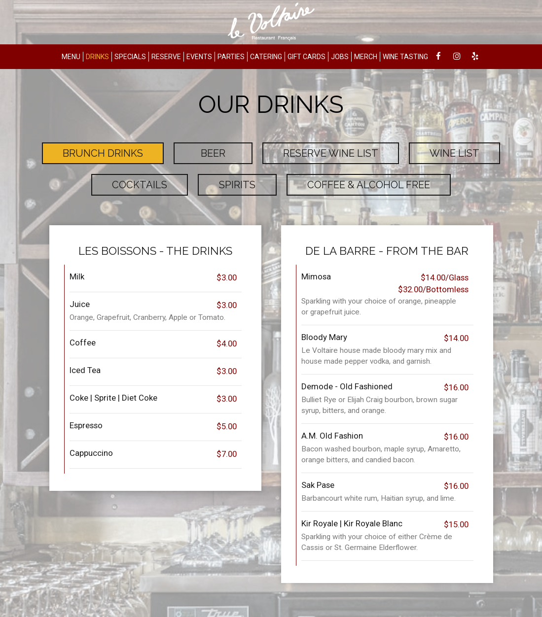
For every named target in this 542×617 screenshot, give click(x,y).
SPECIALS (130, 57)
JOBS (340, 57)
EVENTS (199, 57)
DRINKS (97, 57)
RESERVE (166, 57)
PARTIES (231, 57)
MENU (71, 57)
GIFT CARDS (306, 57)
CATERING (266, 57)
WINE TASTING (405, 57)
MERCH (365, 57)
